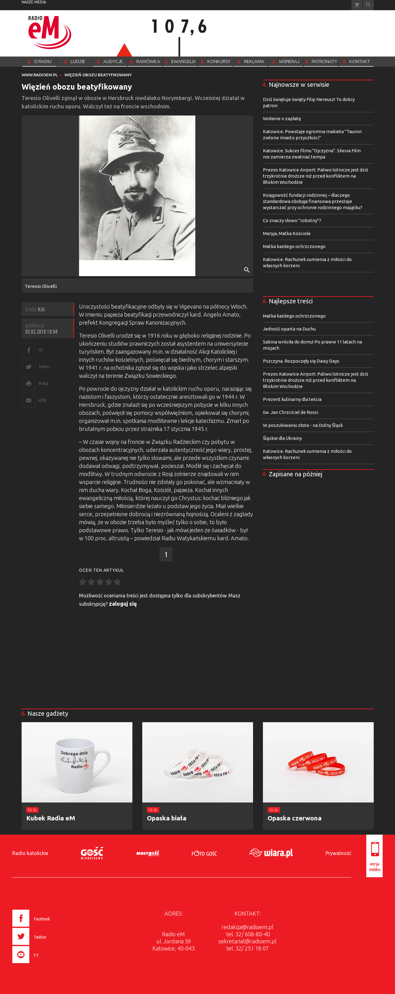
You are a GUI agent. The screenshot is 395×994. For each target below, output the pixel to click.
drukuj (43, 383)
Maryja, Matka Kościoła (286, 233)
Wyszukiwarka (368, 5)
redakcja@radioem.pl (247, 927)
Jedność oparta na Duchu (289, 328)
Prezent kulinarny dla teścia (292, 399)
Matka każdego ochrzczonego (294, 246)
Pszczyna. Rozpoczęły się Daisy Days (301, 361)
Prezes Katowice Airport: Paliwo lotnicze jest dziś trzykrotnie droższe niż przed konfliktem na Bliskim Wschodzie (315, 176)
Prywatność (338, 853)
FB (40, 349)
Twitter (44, 366)
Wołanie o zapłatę (282, 118)
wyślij (42, 399)
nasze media (34, 2)
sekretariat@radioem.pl (247, 941)
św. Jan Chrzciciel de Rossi (290, 412)
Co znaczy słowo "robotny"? (292, 220)
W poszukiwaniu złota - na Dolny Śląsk (303, 425)
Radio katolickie (30, 853)
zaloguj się (123, 603)
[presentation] (44, 964)
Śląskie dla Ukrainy (282, 438)
